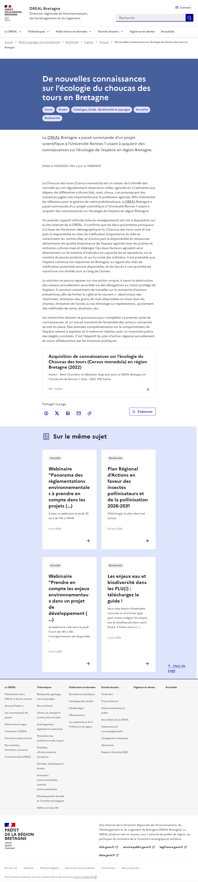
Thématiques (36, 32)
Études (63, 110)
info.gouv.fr (106, 847)
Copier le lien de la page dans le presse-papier (89, 413)
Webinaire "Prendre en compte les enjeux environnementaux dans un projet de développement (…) (69, 598)
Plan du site (11, 868)
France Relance (109, 701)
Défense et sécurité (48, 808)
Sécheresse (107, 745)
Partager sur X (57, 413)
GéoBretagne (76, 708)
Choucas (104, 42)
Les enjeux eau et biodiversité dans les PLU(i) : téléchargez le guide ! (127, 588)
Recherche (189, 18)
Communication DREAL (18, 757)
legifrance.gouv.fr (171, 847)
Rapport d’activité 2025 (114, 752)
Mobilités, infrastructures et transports (46, 752)
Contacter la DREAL (16, 731)
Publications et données (71, 32)
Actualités (167, 32)
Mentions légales (49, 868)
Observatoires (77, 715)
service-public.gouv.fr (137, 847)
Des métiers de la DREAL (115, 720)
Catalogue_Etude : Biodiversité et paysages (101, 110)
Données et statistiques (82, 694)
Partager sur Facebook (46, 413)
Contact (185, 8)
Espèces (88, 42)
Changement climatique (114, 738)
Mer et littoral (44, 706)
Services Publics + (14, 706)
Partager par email (79, 413)
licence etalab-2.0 (83, 877)
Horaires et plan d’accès (18, 738)
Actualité (142, 110)
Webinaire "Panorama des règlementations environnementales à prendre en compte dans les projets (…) (69, 487)
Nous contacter (130, 868)
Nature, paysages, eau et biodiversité (39, 42)
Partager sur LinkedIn (68, 413)
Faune (48, 110)
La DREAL (11, 32)
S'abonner (142, 411)
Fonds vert (107, 694)
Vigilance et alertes (142, 32)
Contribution (108, 868)
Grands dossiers (108, 32)
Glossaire (29, 868)
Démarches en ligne (15, 724)
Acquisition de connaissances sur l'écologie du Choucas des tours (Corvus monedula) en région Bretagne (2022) (98, 361)
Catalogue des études (81, 701)
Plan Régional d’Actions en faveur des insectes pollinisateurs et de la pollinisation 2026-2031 (128, 487)
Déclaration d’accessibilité (80, 868)
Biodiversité (72, 42)
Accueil (9, 42)
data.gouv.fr (107, 855)
